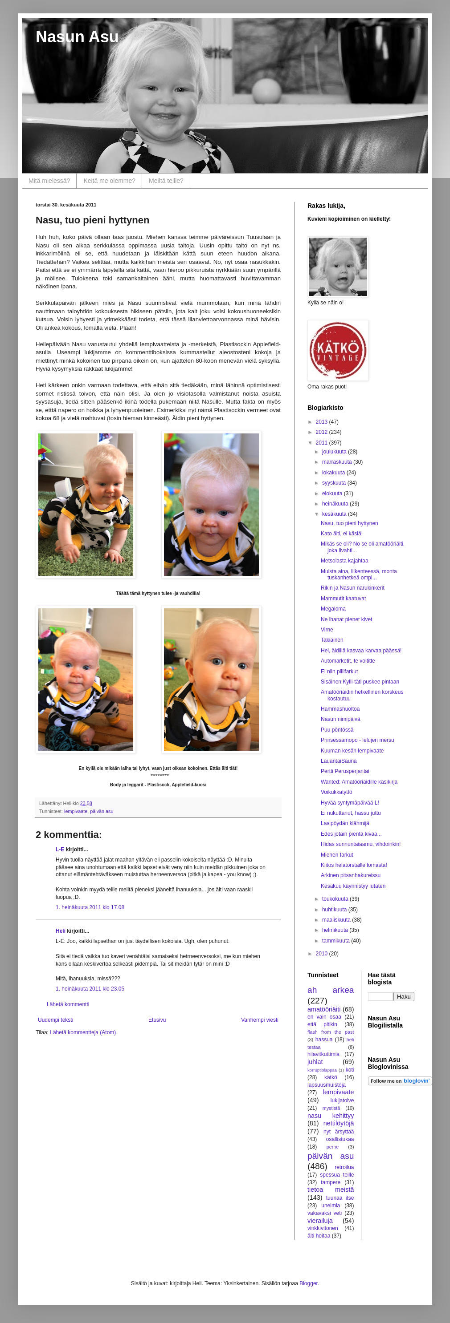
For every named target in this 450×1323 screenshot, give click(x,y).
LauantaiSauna (339, 761)
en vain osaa (324, 1017)
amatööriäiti (323, 1009)
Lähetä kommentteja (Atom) (83, 1032)
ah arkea (330, 990)
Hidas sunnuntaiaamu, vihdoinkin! (361, 844)
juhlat (315, 1061)
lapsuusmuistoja (326, 1085)
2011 (322, 443)
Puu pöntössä (337, 730)
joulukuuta (335, 452)
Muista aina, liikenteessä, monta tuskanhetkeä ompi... (359, 574)
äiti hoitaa (318, 1236)
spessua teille (337, 1175)
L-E (60, 849)
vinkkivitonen (322, 1228)
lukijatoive (342, 1100)
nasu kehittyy (330, 1115)
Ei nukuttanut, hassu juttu (351, 813)
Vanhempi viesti (259, 1020)
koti (350, 1070)
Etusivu (157, 1020)
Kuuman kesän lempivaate (352, 751)
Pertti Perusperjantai (345, 771)
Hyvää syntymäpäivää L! (350, 803)
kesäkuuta (335, 514)
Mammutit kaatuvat (343, 598)
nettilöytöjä (338, 1123)
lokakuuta (334, 472)
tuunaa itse (340, 1198)
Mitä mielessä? (49, 180)
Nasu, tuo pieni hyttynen (349, 523)
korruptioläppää (322, 1070)
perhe (333, 1146)
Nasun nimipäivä (340, 719)
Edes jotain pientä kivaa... (351, 834)
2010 (322, 954)
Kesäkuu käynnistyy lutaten (353, 886)
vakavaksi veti (324, 1213)
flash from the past (330, 1032)
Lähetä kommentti (68, 1004)
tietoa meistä (330, 1189)
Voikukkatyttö (336, 792)
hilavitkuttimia (323, 1054)
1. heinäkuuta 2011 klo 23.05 (90, 989)
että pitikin (322, 1024)
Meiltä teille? (166, 180)
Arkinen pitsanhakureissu (350, 875)
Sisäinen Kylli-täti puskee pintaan (360, 682)
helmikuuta (335, 930)
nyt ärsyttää (338, 1132)
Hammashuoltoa (340, 709)
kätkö (330, 1077)
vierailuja (320, 1220)
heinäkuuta (336, 504)
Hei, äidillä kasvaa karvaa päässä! (361, 650)
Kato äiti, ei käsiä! (342, 533)
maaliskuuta (337, 920)
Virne (327, 630)
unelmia (330, 1205)
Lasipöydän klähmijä (345, 823)
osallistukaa (340, 1139)
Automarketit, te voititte (348, 661)
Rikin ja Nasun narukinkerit (353, 588)
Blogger (308, 1283)
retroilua (344, 1167)
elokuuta (333, 493)
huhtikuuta (335, 909)
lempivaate (75, 811)
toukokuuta (336, 899)
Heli (60, 931)
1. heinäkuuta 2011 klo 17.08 (90, 907)
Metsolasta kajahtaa (344, 561)
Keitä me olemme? (109, 180)
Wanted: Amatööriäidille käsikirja (359, 782)
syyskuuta (335, 483)
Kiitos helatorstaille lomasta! (354, 865)
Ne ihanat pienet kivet (346, 619)
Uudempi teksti (55, 1020)
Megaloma (333, 609)
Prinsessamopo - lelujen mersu (357, 740)
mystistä (331, 1108)
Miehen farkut (337, 855)
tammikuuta (336, 941)
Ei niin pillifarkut (339, 671)
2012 (322, 432)
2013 (322, 422)
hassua (324, 1039)
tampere (330, 1182)
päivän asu (101, 811)
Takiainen (332, 640)
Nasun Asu (77, 37)
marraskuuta (337, 462)
